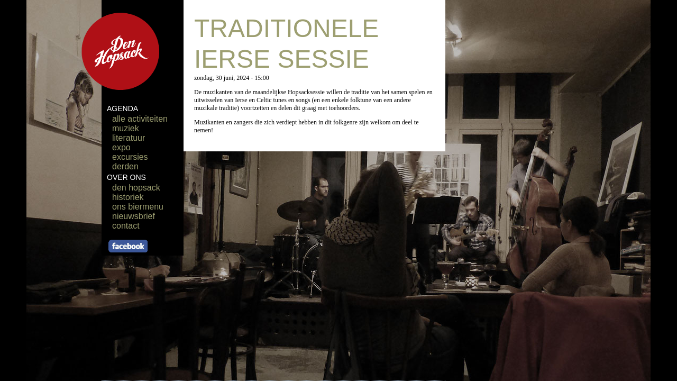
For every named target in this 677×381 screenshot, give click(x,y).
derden (125, 166)
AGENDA (122, 108)
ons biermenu (137, 206)
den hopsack (136, 187)
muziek (125, 128)
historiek (128, 197)
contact (126, 225)
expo (121, 147)
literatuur (128, 137)
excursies (130, 156)
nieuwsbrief (133, 216)
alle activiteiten (140, 118)
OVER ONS (126, 177)
